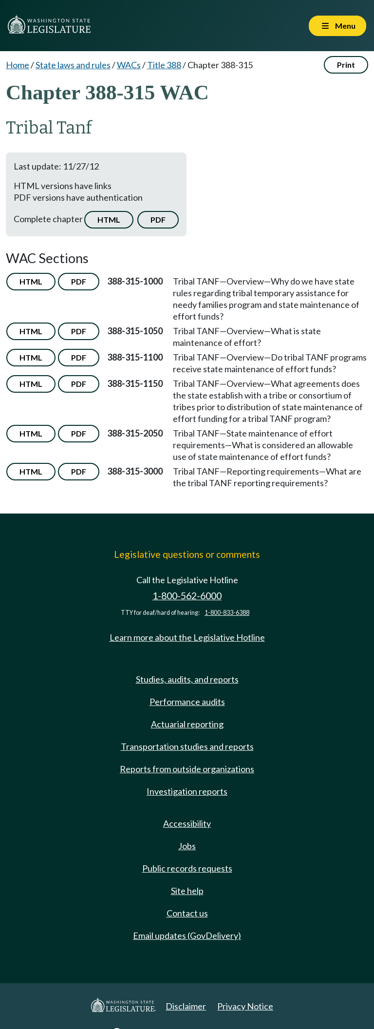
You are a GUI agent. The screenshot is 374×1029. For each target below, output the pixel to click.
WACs (129, 64)
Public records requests (187, 868)
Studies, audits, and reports (187, 679)
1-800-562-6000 (187, 595)
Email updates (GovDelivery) (187, 935)
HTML (108, 219)
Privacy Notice (245, 1006)
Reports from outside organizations (187, 768)
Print (346, 64)
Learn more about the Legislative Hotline (187, 637)
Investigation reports (187, 791)
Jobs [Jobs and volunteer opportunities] (187, 845)
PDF (158, 219)
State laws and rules (73, 64)
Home (17, 64)
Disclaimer (186, 1006)
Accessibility (187, 823)
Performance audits (187, 701)
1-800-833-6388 (227, 612)
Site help (187, 890)
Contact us (187, 913)
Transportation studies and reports (187, 746)
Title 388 (164, 64)
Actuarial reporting (187, 724)
